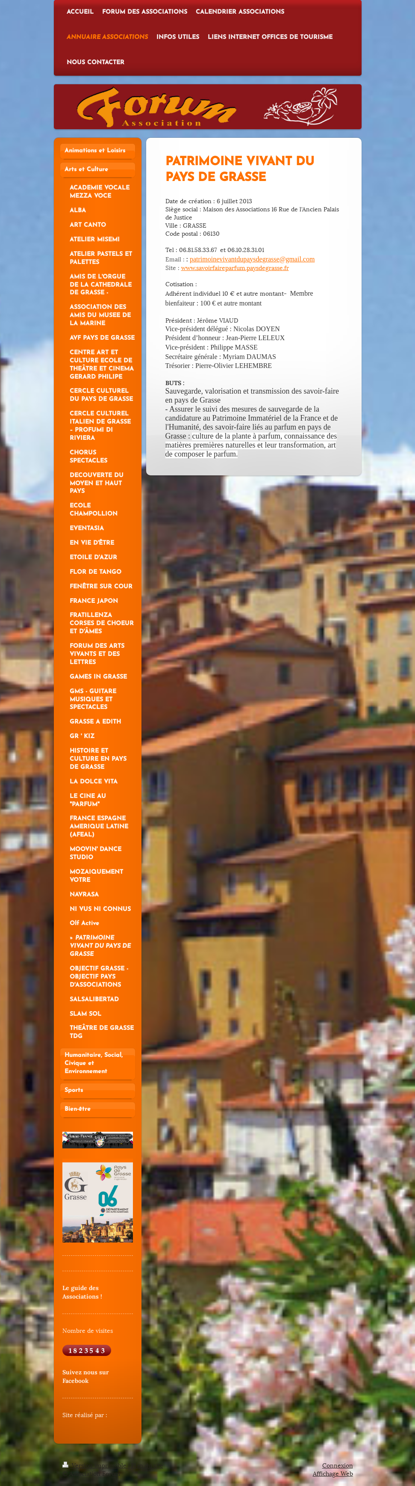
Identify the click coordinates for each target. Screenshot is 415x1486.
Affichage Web (333, 1472)
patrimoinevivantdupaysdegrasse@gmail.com (252, 259)
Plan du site (147, 1464)
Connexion (337, 1464)
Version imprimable (95, 1464)
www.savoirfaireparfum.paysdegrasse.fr (235, 267)
